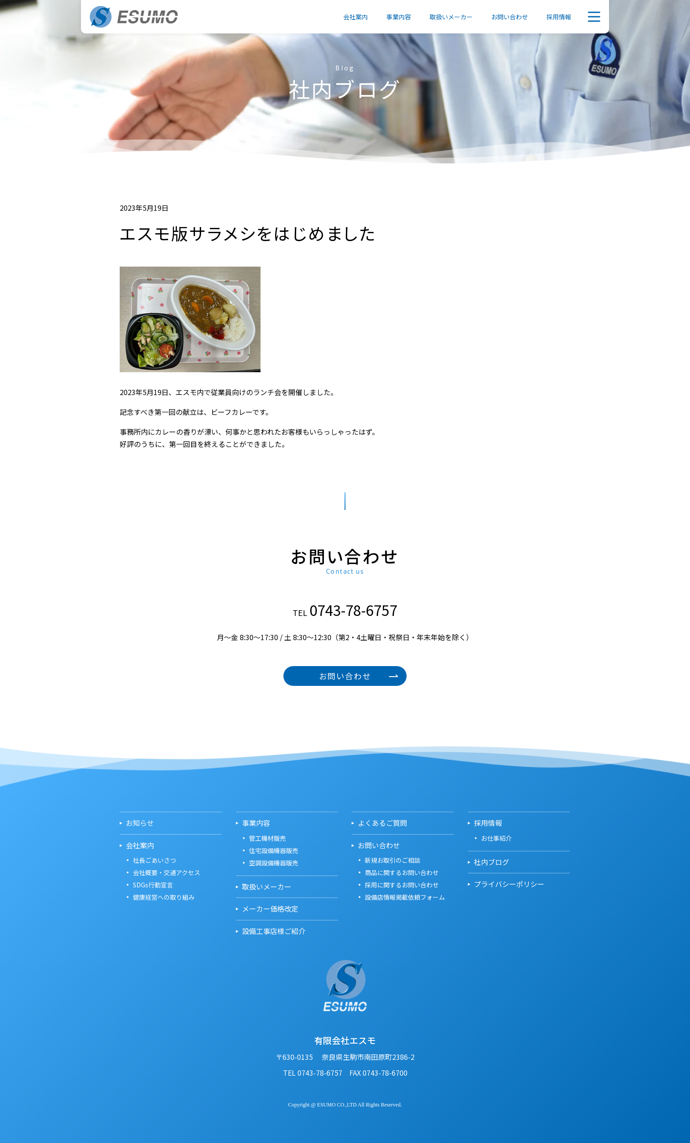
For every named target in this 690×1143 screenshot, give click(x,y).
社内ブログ (491, 862)
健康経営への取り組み (164, 897)
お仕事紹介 (496, 838)
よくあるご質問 (382, 823)
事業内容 (398, 16)
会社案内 (355, 16)
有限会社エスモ (134, 16)
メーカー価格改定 (270, 909)
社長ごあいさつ (154, 860)
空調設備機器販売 (273, 862)
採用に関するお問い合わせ (402, 884)
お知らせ (140, 823)
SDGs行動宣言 (153, 884)
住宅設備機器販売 (273, 850)
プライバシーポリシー (509, 884)
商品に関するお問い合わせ (402, 872)
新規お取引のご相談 (392, 860)
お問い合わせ (509, 16)
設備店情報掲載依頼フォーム (405, 897)
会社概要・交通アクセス (166, 872)
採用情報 (559, 16)
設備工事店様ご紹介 (273, 931)
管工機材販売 (267, 838)
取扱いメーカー (451, 16)
